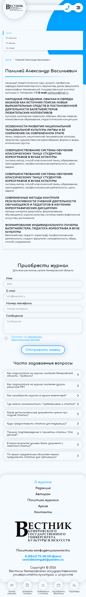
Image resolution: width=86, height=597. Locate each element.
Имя (9, 278)
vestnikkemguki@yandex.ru (43, 559)
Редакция (43, 488)
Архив (9, 33)
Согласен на (26, 338)
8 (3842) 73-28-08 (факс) (43, 556)
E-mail (10, 290)
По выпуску (11, 38)
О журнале (43, 482)
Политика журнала (43, 500)
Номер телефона (19, 303)
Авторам (43, 494)
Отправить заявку (43, 350)
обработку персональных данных (26, 338)
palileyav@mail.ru (58, 92)
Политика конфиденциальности (43, 550)
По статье (10, 48)
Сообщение (14, 315)
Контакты (43, 512)
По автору (10, 43)
